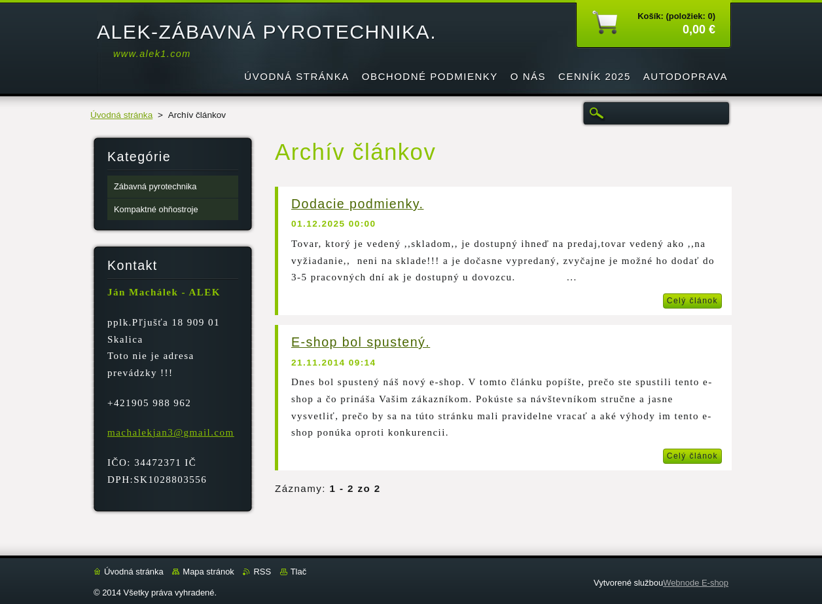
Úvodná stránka (121, 115)
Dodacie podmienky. (357, 204)
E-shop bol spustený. (360, 342)
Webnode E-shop (695, 583)
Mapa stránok (208, 571)
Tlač (298, 571)
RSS (262, 571)
